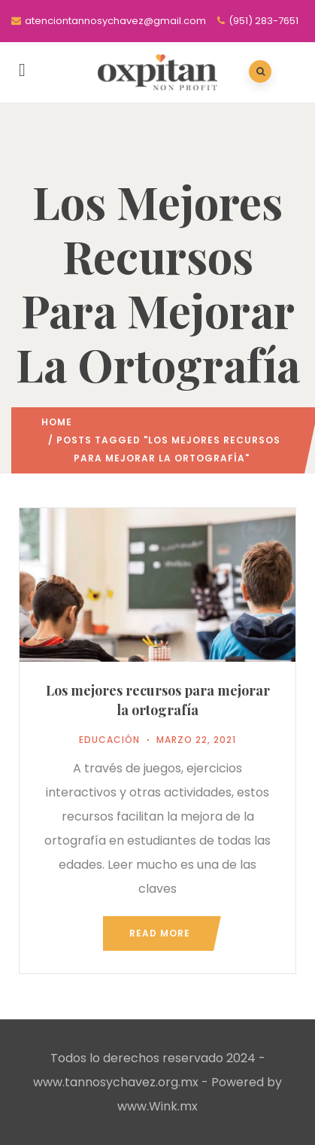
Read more (159, 933)
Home (56, 422)
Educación (109, 739)
